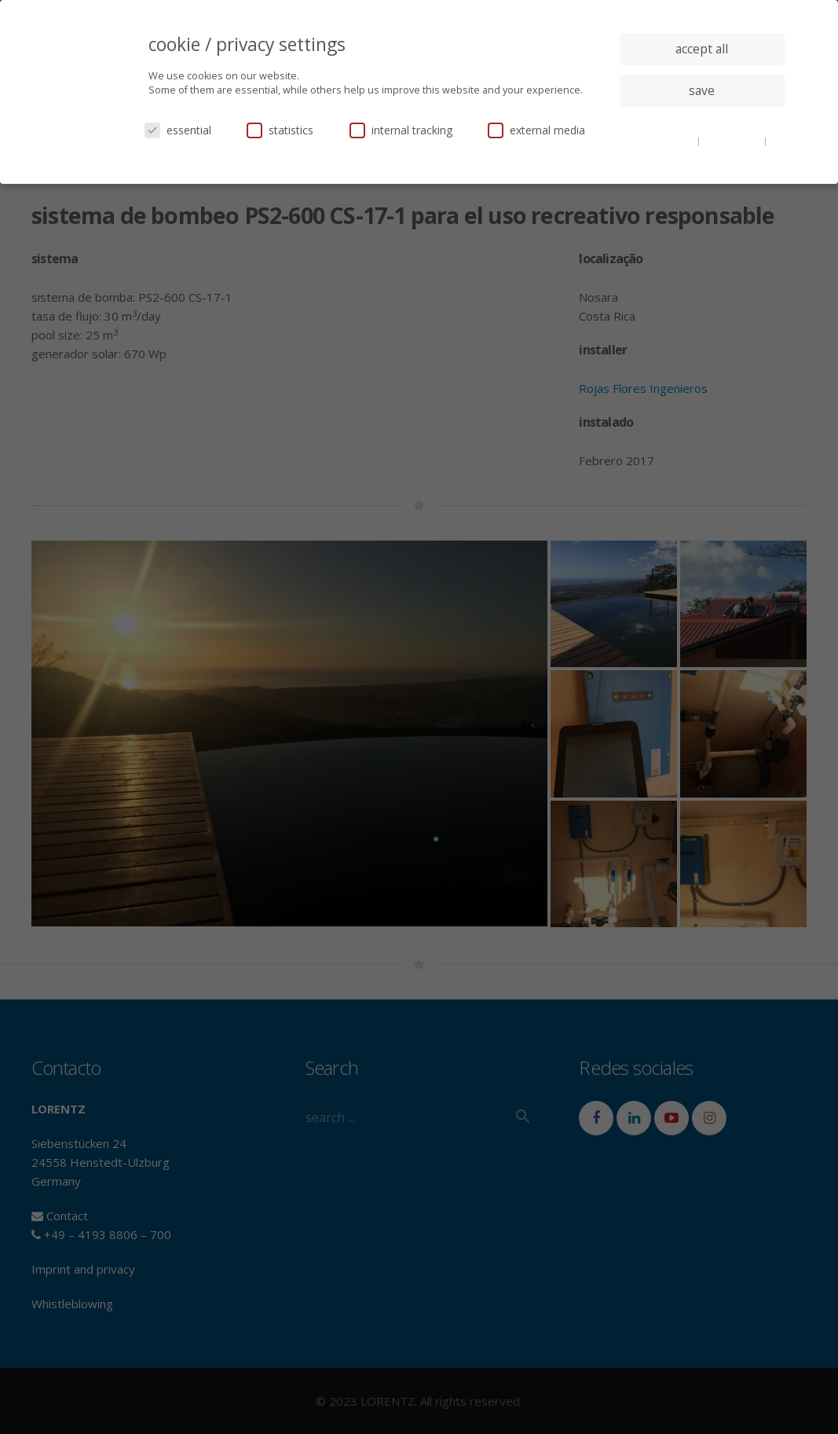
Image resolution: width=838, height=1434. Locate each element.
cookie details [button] (665, 140)
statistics (280, 130)
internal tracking (400, 130)
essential (178, 130)
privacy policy (733, 140)
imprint (701, 152)
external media (536, 130)
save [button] (702, 90)
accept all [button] (701, 48)
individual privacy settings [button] (701, 121)
